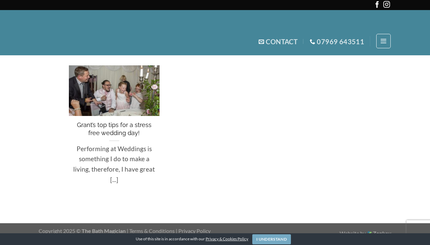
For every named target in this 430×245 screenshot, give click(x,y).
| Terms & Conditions (151, 231)
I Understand (271, 239)
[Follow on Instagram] (386, 5)
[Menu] (383, 41)
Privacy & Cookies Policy (227, 238)
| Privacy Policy (193, 231)
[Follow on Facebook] (377, 5)
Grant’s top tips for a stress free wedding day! (114, 128)
